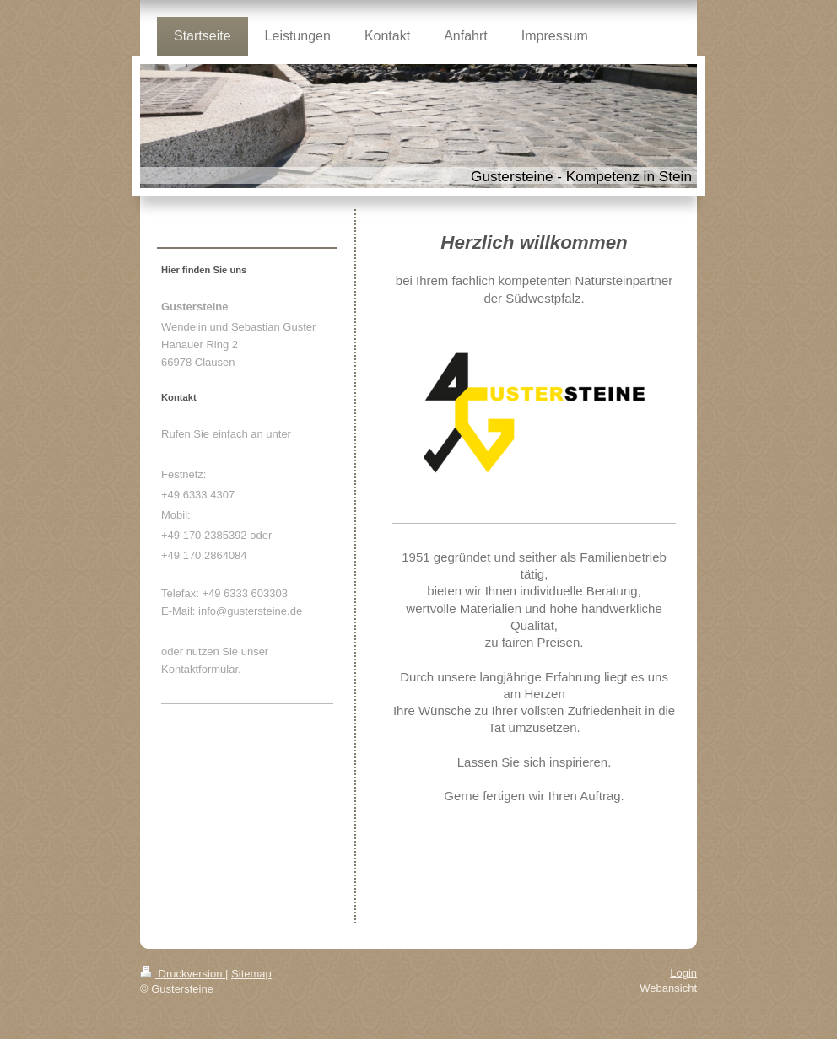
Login (683, 972)
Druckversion (182, 973)
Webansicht (668, 988)
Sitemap (251, 973)
